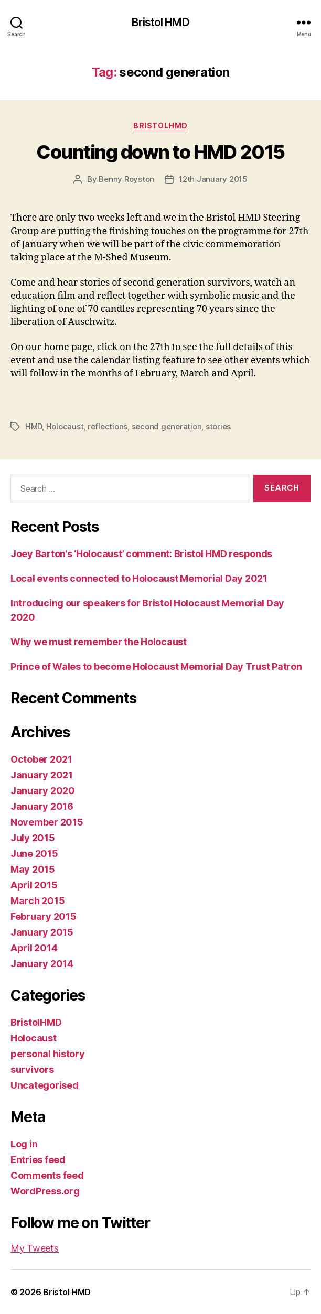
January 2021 (41, 774)
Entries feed (38, 1159)
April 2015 (33, 885)
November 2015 (46, 822)
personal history (47, 1053)
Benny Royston (126, 179)
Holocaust (65, 426)
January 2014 (41, 963)
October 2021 (41, 759)
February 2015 (43, 916)
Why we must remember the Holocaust (98, 641)
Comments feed (47, 1175)
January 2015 (41, 932)
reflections (107, 426)
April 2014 (33, 947)
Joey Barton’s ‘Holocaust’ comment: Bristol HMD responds (141, 553)
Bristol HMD (160, 22)
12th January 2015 (213, 179)
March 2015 (37, 900)
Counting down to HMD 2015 (160, 152)
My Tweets (34, 1248)
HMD (33, 426)
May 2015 (32, 869)
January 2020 (42, 790)
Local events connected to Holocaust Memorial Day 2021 (139, 578)
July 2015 (32, 837)
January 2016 (41, 806)
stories (218, 426)
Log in (23, 1143)
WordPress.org (45, 1191)
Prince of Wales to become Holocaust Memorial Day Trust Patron (156, 666)
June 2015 (34, 853)
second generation (167, 426)
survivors (32, 1069)
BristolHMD (160, 125)
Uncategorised (44, 1085)
